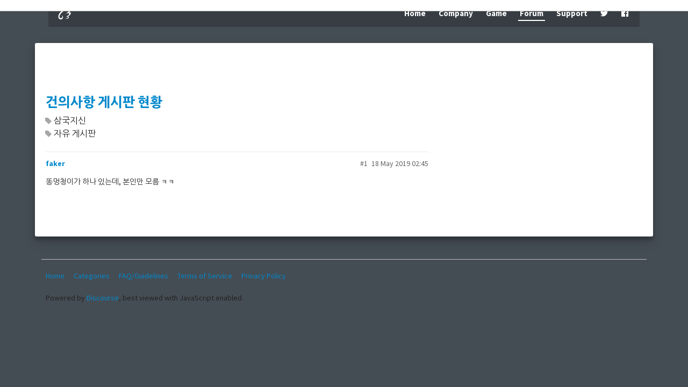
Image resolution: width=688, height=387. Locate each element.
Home (415, 13)
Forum (531, 13)
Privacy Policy (263, 276)
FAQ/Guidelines (143, 276)
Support (571, 13)
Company (456, 13)
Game (496, 13)
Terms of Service (204, 276)
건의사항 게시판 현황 (104, 102)
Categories (92, 276)
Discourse (103, 298)
